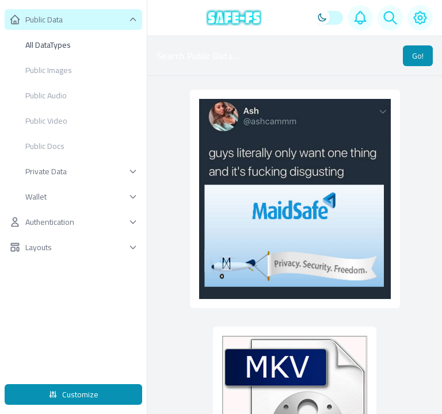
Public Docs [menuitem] (44, 146)
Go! (418, 55)
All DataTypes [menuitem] (48, 44)
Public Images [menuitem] (48, 70)
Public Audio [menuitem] (46, 95)
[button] (73, 19)
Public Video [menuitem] (46, 120)
